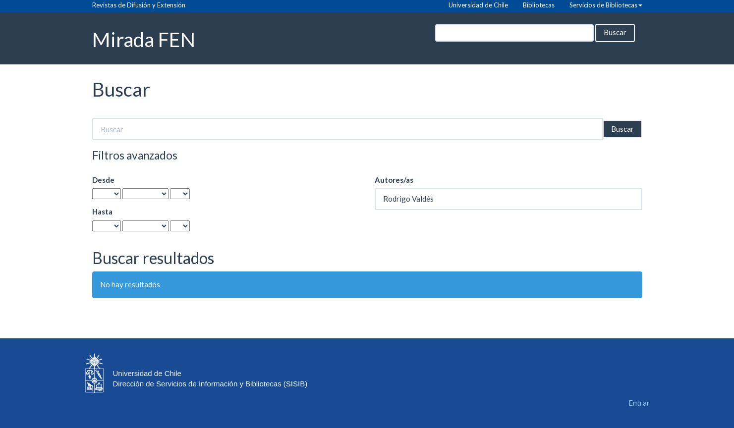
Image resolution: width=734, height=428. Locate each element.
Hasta (102, 211)
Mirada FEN (143, 39)
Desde (103, 179)
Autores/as (394, 179)
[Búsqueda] (514, 33)
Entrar (639, 402)
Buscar (615, 32)
